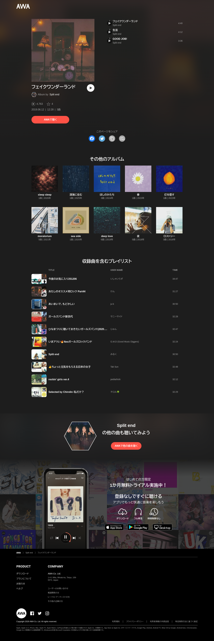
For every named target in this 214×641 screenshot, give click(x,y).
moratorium (45, 236)
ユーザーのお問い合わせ (58, 588)
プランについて (23, 578)
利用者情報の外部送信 (159, 621)
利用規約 (116, 621)
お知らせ (20, 583)
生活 (115, 30)
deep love (107, 236)
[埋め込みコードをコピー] (122, 138)
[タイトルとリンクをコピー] (112, 138)
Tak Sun (114, 367)
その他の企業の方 (55, 601)
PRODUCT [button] (23, 566)
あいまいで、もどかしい (61, 304)
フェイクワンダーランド (125, 21)
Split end (54, 94)
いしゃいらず (116, 279)
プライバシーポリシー (135, 621)
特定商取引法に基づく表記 (186, 621)
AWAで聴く (50, 119)
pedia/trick (115, 379)
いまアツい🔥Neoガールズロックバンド (70, 341)
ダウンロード (22, 573)
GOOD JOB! (120, 39)
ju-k (112, 304)
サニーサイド (116, 316)
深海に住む (76, 194)
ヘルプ (19, 588)
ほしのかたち (107, 194)
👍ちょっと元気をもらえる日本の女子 (69, 367)
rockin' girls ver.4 (58, 379)
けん (112, 291)
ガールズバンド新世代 (60, 316)
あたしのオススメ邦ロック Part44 (66, 291)
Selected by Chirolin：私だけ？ (66, 392)
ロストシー (169, 236)
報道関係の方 (53, 593)
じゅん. (113, 329)
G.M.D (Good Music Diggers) (124, 341)
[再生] (90, 88)
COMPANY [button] (55, 566)
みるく (113, 354)
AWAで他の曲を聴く (126, 446)
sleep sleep (44, 194)
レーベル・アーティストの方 (59, 597)
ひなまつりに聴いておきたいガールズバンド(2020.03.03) (80, 329)
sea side (76, 236)
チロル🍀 (114, 392)
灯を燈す (169, 194)
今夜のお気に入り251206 (62, 279)
